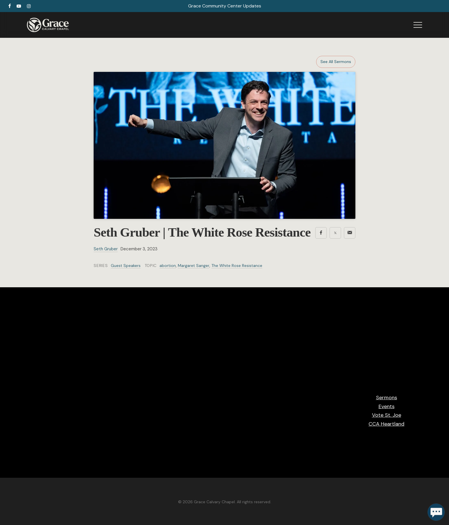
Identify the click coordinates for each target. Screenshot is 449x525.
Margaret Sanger (193, 265)
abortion (167, 265)
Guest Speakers (126, 265)
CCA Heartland (386, 423)
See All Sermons (335, 61)
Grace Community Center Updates (224, 6)
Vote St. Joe (386, 415)
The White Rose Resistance (236, 265)
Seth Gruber (106, 249)
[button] (417, 25)
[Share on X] (335, 233)
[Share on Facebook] (321, 233)
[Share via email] (349, 233)
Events (387, 406)
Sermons (386, 397)
